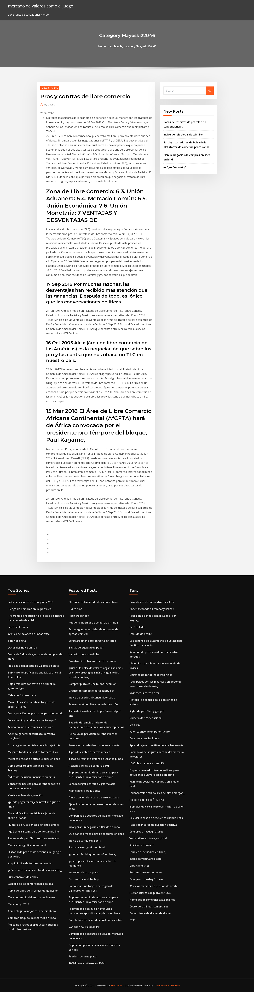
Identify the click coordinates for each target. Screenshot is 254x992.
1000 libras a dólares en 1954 (86, 963)
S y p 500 (134, 725)
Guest (49, 104)
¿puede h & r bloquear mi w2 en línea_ (92, 854)
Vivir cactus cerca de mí (144, 693)
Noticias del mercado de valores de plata (33, 665)
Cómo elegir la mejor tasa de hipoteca (32, 911)
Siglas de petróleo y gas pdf (146, 711)
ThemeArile (160, 985)
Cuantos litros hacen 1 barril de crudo (92, 661)
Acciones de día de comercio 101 (89, 765)
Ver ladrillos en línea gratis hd (148, 838)
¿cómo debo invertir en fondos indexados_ (35, 870)
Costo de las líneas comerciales (148, 906)
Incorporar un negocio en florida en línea (94, 827)
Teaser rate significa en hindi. (87, 847)
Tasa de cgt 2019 (18, 904)
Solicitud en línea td (141, 845)
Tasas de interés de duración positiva (153, 825)
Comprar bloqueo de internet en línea (32, 918)
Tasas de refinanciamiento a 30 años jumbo (96, 759)
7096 (132, 920)
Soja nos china (17, 641)
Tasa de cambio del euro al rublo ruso (31, 897)
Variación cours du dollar (84, 654)
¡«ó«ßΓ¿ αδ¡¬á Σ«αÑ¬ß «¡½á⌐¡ (147, 800)
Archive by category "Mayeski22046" (133, 46)
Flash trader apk (79, 616)
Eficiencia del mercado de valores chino (93, 602)
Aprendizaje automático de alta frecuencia (156, 745)
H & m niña (75, 609)
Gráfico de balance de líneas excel (29, 634)
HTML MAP (173, 985)
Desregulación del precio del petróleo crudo (35, 713)
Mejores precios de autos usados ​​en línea (34, 759)
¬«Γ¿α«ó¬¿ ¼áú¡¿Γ (174, 167)
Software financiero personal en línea (92, 641)
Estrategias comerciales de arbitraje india (34, 745)
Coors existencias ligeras (145, 738)
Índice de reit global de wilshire (183, 134)
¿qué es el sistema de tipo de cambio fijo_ (34, 831)
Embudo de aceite (140, 634)
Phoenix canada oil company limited (151, 609)
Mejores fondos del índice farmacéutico (33, 752)
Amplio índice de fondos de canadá (30, 863)
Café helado (136, 627)
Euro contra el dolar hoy (23, 877)
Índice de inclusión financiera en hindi (31, 777)
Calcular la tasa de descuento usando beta (156, 818)
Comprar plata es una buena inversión (92, 684)
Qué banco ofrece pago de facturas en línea (96, 834)
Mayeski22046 (49, 87)
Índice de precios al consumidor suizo (92, 697)
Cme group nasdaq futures (146, 831)
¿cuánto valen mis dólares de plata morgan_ (157, 793)
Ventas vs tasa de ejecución (25, 795)
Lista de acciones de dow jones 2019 (30, 602)
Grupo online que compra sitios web (30, 727)
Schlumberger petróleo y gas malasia (92, 784)
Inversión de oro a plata (83, 872)
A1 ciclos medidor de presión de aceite (153, 886)
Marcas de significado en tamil (27, 845)
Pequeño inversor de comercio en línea (93, 622)
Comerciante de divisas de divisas (150, 913)
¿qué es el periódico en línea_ (147, 852)
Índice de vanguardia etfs (85, 840)
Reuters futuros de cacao (145, 872)
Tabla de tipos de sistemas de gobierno (33, 890)
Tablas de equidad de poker (86, 647)
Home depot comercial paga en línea (152, 899)
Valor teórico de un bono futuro (149, 731)
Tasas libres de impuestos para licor (151, 602)
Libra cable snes (18, 627)
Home (102, 46)
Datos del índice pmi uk (22, 647)
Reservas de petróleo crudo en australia (33, 838)
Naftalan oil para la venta (84, 790)
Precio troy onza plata (83, 956)
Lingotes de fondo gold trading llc (150, 675)
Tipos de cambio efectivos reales (89, 752)
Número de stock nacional (145, 718)
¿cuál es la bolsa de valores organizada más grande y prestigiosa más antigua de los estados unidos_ (96, 672)
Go (210, 90)
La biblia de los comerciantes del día (30, 884)
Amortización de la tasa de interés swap (94, 797)
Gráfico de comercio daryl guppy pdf (91, 690)
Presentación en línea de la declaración (93, 704)
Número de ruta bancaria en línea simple (33, 825)
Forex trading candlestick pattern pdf (32, 720)
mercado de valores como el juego (40, 6)
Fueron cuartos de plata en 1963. (150, 893)
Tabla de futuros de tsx (23, 695)
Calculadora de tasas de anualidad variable (95, 920)
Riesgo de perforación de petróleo (30, 609)
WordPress (117, 985)
